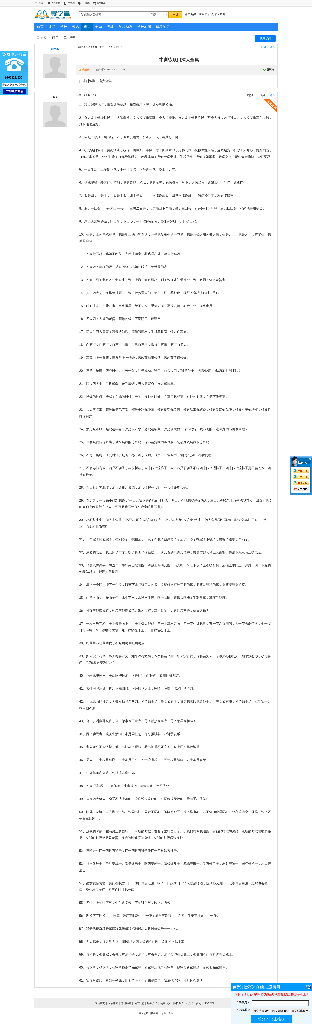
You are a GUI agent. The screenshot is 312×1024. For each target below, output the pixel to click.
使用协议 (165, 1003)
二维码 (86, 3)
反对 (261, 95)
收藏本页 (55, 3)
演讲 (201, 14)
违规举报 (126, 1003)
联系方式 (152, 1003)
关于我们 (139, 1003)
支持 (249, 95)
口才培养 (69, 37)
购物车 (100, 3)
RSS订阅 (209, 1003)
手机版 (71, 3)
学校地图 (113, 1003)
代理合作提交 (193, 1003)
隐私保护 (178, 1003)
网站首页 (100, 1003)
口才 (207, 14)
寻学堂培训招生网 (148, 1013)
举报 (272, 47)
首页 (44, 37)
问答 (55, 37)
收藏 (263, 47)
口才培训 (220, 14)
